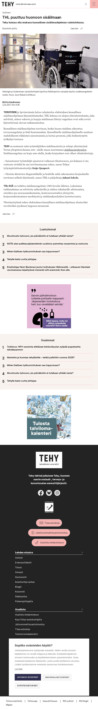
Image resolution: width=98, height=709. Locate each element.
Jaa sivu (74, 28)
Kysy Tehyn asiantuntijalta (28, 619)
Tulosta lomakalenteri (26, 634)
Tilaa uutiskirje (52, 523)
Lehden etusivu (24, 552)
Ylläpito (9, 705)
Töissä (18, 567)
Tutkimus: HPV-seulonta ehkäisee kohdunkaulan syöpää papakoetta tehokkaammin (44, 348)
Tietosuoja (32, 701)
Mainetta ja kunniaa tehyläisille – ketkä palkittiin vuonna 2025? (41, 357)
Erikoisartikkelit (23, 562)
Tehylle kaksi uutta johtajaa (21, 259)
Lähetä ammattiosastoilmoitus (52, 532)
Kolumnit (20, 591)
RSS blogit (84, 701)
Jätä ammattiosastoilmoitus (30, 624)
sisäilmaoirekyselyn (75, 150)
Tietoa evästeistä (14, 701)
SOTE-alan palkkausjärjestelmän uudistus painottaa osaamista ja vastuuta (47, 243)
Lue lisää (18, 669)
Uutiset (19, 557)
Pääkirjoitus (21, 596)
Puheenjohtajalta (24, 601)
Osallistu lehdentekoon (52, 542)
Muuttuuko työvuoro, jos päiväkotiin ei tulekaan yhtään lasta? (40, 235)
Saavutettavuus (50, 701)
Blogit (18, 586)
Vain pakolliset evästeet (57, 677)
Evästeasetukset (27, 685)
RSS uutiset (68, 701)
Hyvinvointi (21, 577)
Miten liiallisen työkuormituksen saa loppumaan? (33, 251)
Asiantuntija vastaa (24, 582)
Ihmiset (19, 572)
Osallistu (20, 609)
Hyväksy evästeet (27, 677)
